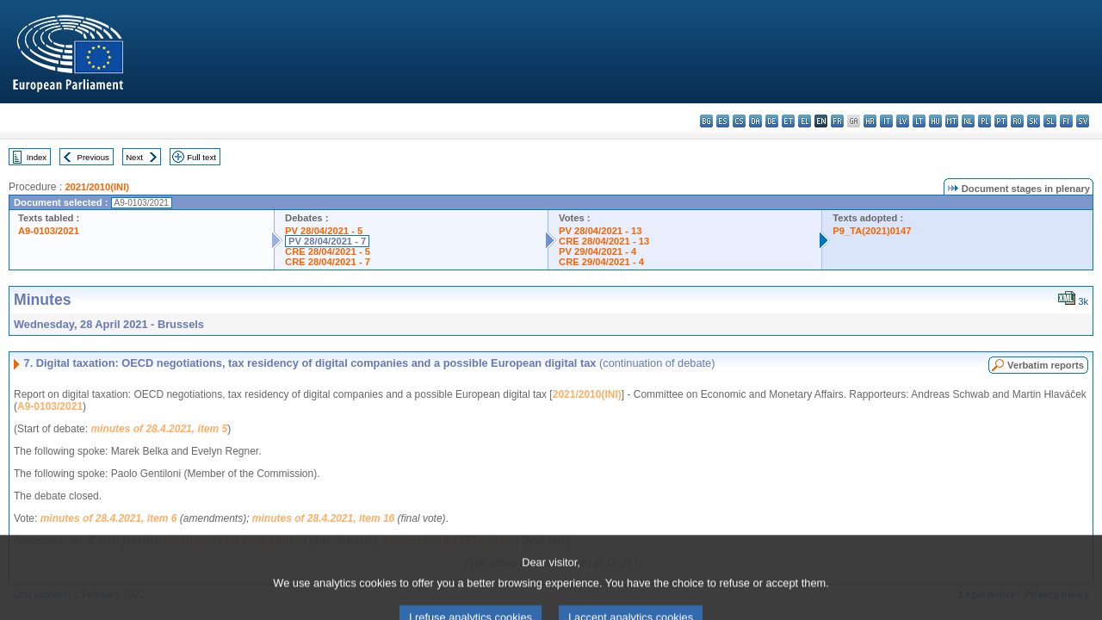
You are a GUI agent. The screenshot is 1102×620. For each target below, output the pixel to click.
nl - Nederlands (968, 121)
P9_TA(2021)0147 (872, 231)
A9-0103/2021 (48, 231)
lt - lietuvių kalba (919, 121)
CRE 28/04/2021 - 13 (604, 241)
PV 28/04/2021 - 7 (327, 241)
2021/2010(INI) (97, 187)
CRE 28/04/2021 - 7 (327, 262)
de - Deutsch (771, 121)
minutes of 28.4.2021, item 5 (158, 429)
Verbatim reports (1045, 365)
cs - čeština (739, 121)
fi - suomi (1066, 121)
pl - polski (984, 121)
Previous (93, 157)
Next (134, 157)
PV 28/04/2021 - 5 (323, 231)
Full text (201, 157)
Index (36, 157)
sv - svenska (1082, 121)
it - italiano (886, 121)
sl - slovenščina (1049, 121)
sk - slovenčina (1033, 121)
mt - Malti (951, 121)
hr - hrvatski (870, 121)
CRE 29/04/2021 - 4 (601, 262)
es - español (722, 121)
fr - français (837, 121)
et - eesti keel (788, 121)
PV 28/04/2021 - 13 (600, 231)
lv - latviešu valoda (902, 121)
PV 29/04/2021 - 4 (597, 251)
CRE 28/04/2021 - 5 (327, 251)
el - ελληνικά (804, 121)
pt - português (1000, 121)
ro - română (1017, 121)
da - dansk (755, 121)
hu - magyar (935, 121)
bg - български (706, 121)
